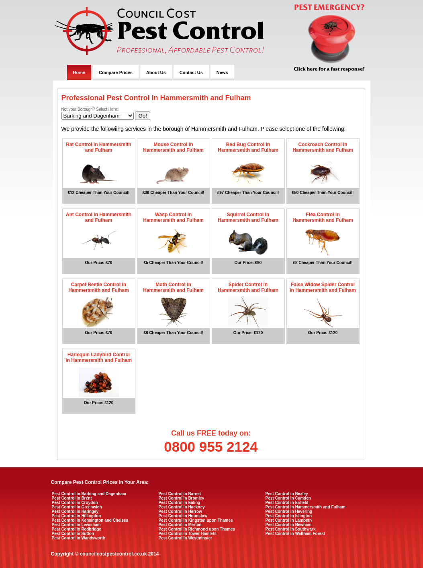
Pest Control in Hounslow (183, 516)
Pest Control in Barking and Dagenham (89, 494)
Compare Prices (116, 72)
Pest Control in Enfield (287, 502)
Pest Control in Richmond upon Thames (197, 529)
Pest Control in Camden (288, 498)
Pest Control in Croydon (75, 502)
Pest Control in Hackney (182, 507)
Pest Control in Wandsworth (79, 538)
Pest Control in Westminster (186, 538)
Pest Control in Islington (289, 516)
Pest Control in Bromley (181, 498)
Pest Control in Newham (289, 525)
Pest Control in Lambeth (289, 520)
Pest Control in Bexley (287, 494)
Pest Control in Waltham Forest (295, 533)
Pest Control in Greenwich (77, 507)
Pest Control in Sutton (73, 533)
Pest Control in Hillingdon (76, 516)
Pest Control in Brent (72, 498)
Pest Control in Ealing (179, 502)
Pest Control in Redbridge (76, 529)
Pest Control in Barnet (180, 494)
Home (79, 72)
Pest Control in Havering (289, 511)
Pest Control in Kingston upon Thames (196, 520)
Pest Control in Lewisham (76, 525)
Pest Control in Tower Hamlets (188, 533)
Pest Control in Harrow (180, 511)
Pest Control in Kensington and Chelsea (90, 520)
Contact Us (191, 72)
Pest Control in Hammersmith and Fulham (305, 507)
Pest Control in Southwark (291, 529)
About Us (156, 72)
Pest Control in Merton (180, 525)
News (222, 72)
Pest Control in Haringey (75, 511)
